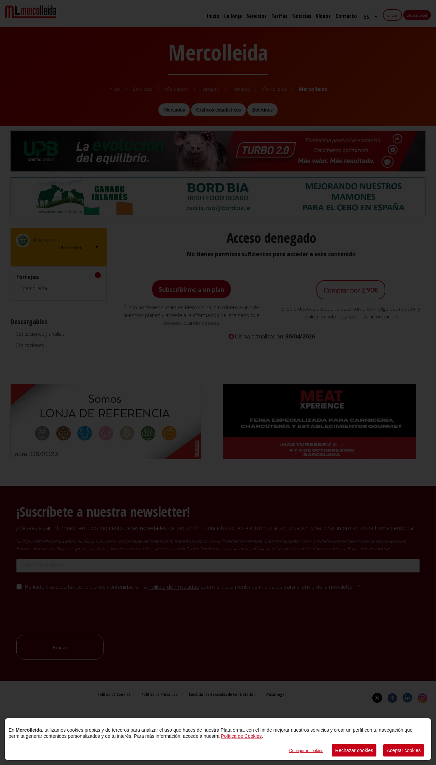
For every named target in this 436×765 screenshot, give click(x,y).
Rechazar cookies (354, 750)
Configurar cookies (306, 750)
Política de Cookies (241, 736)
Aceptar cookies (404, 750)
